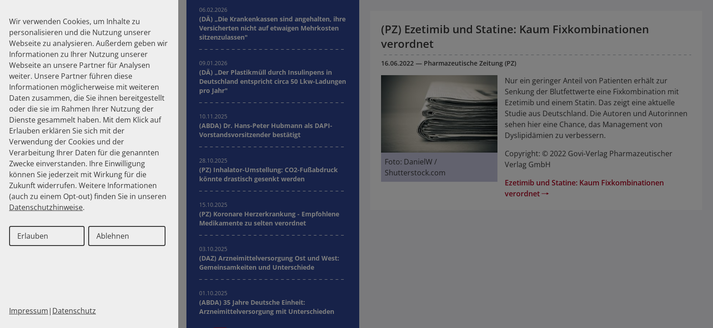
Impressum (28, 311)
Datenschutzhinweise (46, 207)
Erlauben (32, 236)
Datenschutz (74, 311)
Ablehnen (112, 236)
